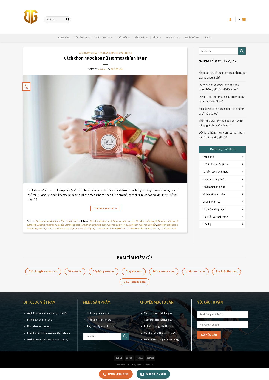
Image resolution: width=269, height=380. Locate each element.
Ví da (157, 37)
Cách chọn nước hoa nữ (146, 221)
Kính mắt (141, 37)
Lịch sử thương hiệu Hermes (158, 326)
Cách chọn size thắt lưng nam (159, 313)
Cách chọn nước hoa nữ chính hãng (80, 225)
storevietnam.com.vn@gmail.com (52, 333)
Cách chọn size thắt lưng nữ (158, 319)
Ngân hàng (192, 37)
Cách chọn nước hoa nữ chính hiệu (112, 225)
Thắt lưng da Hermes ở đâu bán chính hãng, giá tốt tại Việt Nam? (221, 123)
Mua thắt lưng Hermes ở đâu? (159, 333)
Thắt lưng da (104, 37)
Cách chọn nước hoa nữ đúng (51, 228)
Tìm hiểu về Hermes (121, 53)
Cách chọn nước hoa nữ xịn (164, 228)
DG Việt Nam (117, 69)
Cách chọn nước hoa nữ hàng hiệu (81, 228)
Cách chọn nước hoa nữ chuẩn (142, 225)
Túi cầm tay (82, 37)
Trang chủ (63, 37)
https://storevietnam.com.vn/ (53, 339)
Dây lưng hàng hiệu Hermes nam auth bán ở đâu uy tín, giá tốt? (221, 135)
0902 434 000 (44, 319)
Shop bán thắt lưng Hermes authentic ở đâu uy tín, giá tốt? (222, 75)
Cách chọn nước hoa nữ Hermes (111, 228)
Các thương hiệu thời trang (94, 53)
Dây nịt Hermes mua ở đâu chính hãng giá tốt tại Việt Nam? (221, 99)
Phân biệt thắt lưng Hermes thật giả (162, 339)
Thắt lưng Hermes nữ (98, 313)
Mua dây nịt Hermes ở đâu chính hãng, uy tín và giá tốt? (222, 111)
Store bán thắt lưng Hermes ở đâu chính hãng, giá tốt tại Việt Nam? (219, 87)
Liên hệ (208, 37)
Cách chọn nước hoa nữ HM (139, 228)
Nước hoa (173, 37)
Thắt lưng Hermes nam (99, 319)
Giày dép (124, 37)
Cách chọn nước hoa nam (124, 221)
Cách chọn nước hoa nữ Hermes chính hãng (105, 58)
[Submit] (67, 19)
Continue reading (105, 208)
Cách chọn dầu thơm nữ (101, 221)
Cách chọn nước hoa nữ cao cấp (50, 225)
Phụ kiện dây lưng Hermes (100, 326)
